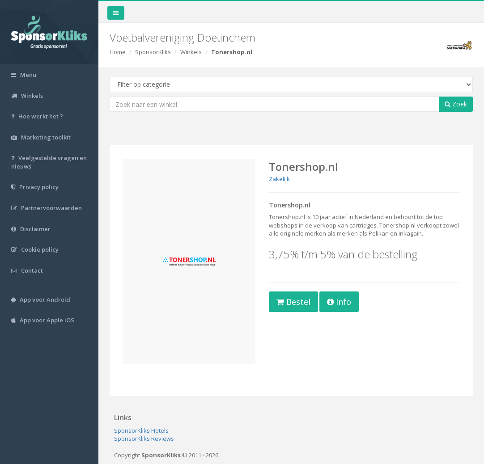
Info (339, 301)
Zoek (456, 104)
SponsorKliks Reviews (144, 438)
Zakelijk (279, 179)
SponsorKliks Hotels (141, 430)
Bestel (293, 301)
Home (118, 52)
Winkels (191, 52)
